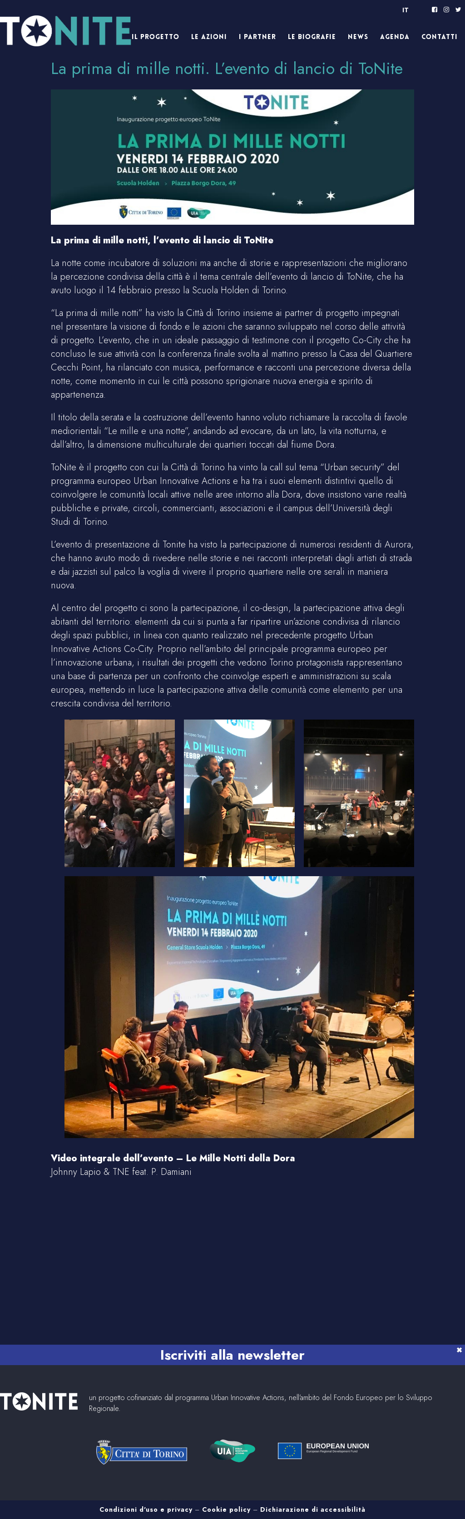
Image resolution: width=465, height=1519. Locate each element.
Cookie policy (226, 1509)
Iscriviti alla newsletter (232, 1355)
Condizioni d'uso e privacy (146, 1509)
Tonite (79, 34)
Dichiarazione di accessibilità (313, 1509)
